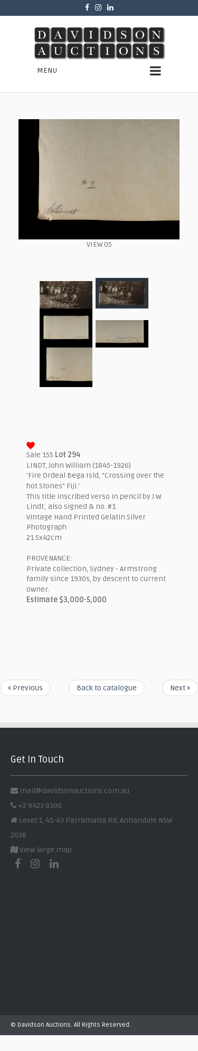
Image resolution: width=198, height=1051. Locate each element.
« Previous (25, 687)
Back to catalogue (107, 687)
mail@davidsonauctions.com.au (74, 790)
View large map (41, 849)
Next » (180, 687)
